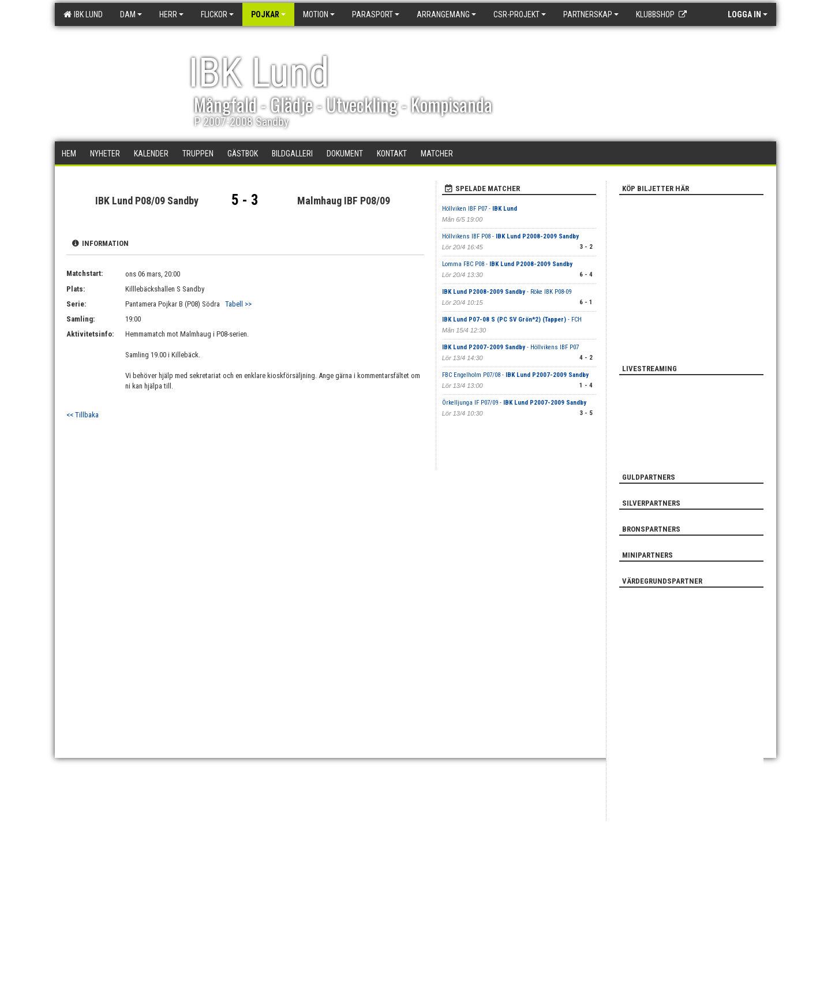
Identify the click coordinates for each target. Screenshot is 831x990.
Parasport (375, 14)
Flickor (217, 14)
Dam (131, 14)
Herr (171, 14)
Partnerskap (591, 14)
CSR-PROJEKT (519, 14)
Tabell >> (238, 304)
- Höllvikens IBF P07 (510, 347)
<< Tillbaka (82, 414)
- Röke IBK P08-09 (506, 292)
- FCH (512, 319)
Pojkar (268, 14)
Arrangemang (446, 14)
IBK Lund (83, 14)
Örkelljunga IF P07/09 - (514, 402)
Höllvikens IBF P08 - (510, 236)
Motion (319, 14)
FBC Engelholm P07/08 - (515, 375)
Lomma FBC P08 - (507, 264)
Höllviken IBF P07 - (479, 208)
